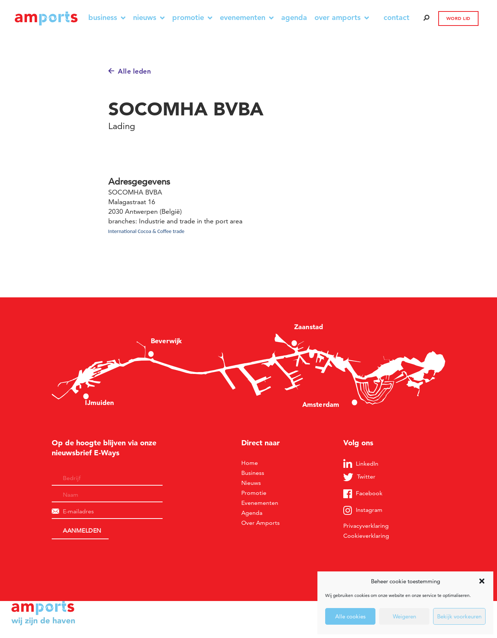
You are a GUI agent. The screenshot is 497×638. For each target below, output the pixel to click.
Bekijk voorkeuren (459, 616)
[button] (482, 581)
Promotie (192, 17)
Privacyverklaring (366, 525)
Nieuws (149, 17)
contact (396, 17)
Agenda (294, 17)
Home (249, 462)
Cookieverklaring (366, 535)
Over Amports (341, 17)
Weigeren (404, 616)
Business (107, 17)
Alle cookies (350, 616)
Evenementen (247, 17)
